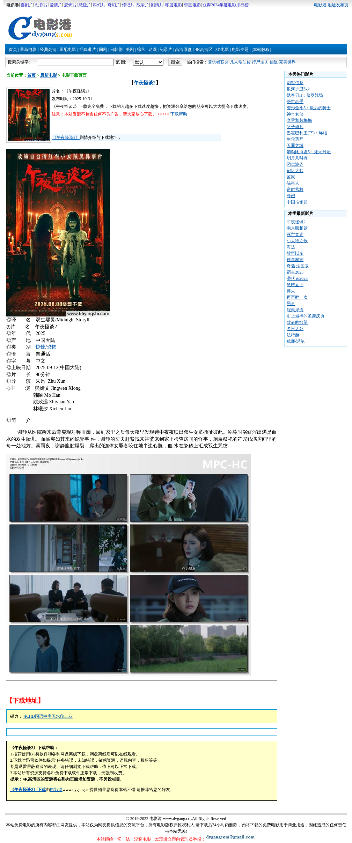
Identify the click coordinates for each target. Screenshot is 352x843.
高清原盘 (183, 49)
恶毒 (291, 303)
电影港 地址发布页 (331, 4)
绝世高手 (295, 101)
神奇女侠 (295, 114)
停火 (291, 291)
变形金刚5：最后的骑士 (309, 107)
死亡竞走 (295, 234)
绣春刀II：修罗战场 (305, 95)
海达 (291, 247)
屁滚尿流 (295, 309)
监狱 (291, 176)
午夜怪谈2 (145, 82)
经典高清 (48, 49)
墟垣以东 (295, 253)
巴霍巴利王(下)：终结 (307, 132)
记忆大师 (295, 170)
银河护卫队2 (298, 89)
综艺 (141, 49)
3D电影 (222, 49)
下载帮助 (178, 114)
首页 (13, 49)
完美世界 (287, 62)
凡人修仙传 (240, 62)
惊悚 (40, 347)
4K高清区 (204, 49)
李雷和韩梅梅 (299, 120)
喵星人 (293, 183)
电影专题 (240, 49)
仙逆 (274, 62)
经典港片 (87, 49)
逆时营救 (295, 189)
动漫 (152, 49)
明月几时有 (297, 158)
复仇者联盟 (218, 62)
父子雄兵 (295, 126)
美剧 (130, 49)
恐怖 (52, 347)
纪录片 (166, 49)
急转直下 (295, 284)
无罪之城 (295, 145)
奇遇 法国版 (298, 265)
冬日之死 (295, 328)
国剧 (103, 49)
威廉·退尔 (296, 341)
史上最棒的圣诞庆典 (305, 316)
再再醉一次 (297, 297)
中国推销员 (297, 202)
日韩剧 (116, 49)
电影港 (56, 789)
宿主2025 (295, 272)
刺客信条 (295, 82)
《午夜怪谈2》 (66, 137)
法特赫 (293, 335)
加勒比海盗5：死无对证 (309, 151)
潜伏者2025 (297, 278)
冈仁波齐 (295, 164)
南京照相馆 (297, 228)
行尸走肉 (260, 62)
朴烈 (291, 195)
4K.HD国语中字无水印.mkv (48, 716)
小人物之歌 (297, 240)
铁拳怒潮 (295, 259)
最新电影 (28, 49)
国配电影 (67, 49)
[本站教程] (261, 49)
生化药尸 (295, 139)
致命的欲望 (297, 322)
